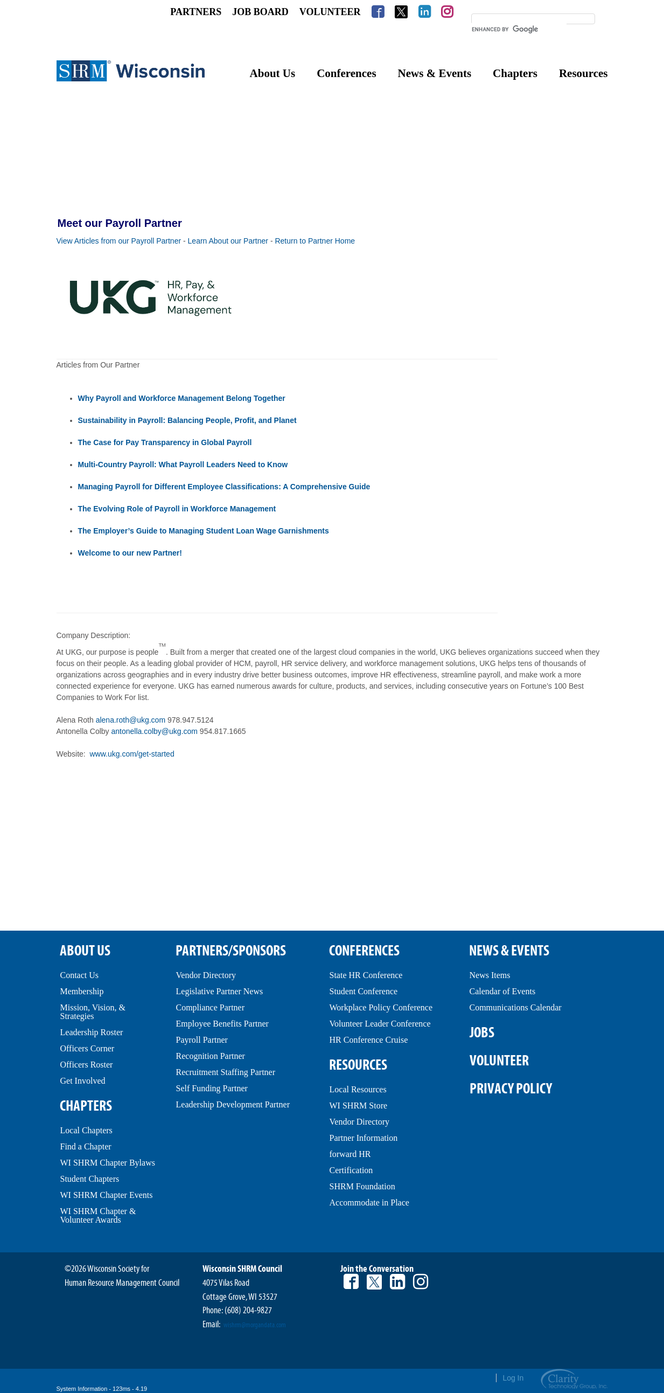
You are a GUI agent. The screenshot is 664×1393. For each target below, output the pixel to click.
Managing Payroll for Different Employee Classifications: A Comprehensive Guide (224, 486)
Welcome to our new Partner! (131, 553)
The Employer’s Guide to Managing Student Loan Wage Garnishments (203, 530)
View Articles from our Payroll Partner (119, 241)
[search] (519, 29)
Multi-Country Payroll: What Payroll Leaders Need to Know (183, 464)
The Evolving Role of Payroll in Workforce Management (177, 508)
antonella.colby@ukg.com (154, 731)
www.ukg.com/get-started (132, 754)
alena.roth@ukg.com (130, 720)
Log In (512, 1378)
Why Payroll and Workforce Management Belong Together (181, 398)
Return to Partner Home (315, 241)
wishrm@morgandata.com (254, 1325)
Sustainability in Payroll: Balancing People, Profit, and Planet (187, 420)
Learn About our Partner (228, 241)
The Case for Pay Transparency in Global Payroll (165, 442)
